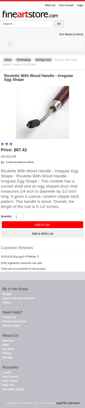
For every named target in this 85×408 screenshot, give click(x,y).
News (5, 344)
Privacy (6, 353)
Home (7, 59)
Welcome (7, 340)
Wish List (50, 5)
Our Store (8, 349)
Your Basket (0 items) (71, 34)
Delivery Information (14, 321)
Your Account (66, 5)
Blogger (7, 294)
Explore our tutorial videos (18, 298)
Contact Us (9, 317)
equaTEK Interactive (67, 403)
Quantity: (6, 216)
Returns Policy (11, 325)
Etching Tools (43, 59)
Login (80, 5)
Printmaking (23, 59)
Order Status (10, 380)
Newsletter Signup (13, 389)
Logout (6, 372)
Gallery (6, 302)
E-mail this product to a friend (20, 162)
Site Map (7, 357)
